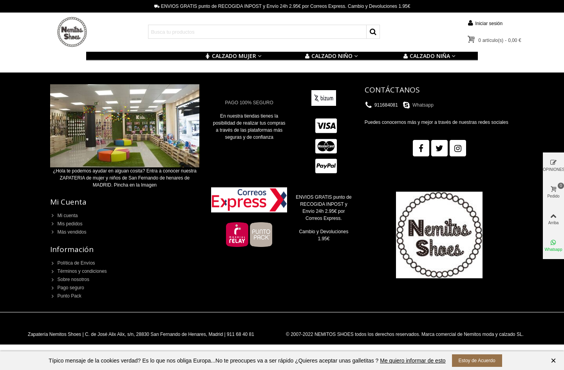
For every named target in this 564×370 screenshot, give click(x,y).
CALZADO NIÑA (426, 56)
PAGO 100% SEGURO (249, 102)
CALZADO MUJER (230, 56)
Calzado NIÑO (328, 56)
